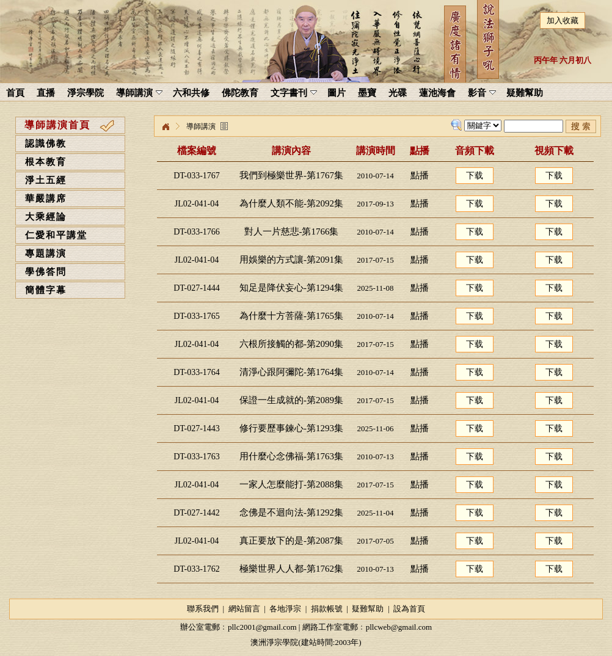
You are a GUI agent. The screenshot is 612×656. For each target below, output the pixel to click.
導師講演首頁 (57, 125)
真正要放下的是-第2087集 (291, 540)
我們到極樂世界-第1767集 (291, 175)
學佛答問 (46, 272)
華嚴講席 (46, 198)
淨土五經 (46, 180)
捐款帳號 (327, 608)
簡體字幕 (46, 290)
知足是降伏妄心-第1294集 (291, 288)
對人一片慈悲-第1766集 (291, 231)
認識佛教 (46, 143)
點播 (419, 175)
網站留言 (244, 608)
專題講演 (46, 253)
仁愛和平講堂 (56, 235)
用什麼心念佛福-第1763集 (291, 456)
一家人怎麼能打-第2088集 (291, 484)
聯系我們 (203, 608)
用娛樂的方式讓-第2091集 (291, 259)
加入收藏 (562, 20)
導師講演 (201, 126)
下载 (474, 175)
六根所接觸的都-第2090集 (291, 344)
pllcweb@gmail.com (399, 627)
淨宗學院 (165, 127)
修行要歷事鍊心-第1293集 (291, 428)
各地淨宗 (285, 608)
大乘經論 (46, 217)
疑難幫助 (368, 608)
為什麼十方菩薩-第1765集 (291, 316)
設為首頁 (409, 608)
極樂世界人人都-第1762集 (291, 569)
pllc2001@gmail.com (262, 627)
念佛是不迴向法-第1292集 (291, 512)
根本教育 (46, 162)
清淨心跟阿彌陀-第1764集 (291, 372)
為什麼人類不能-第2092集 (291, 203)
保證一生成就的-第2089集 (291, 400)
